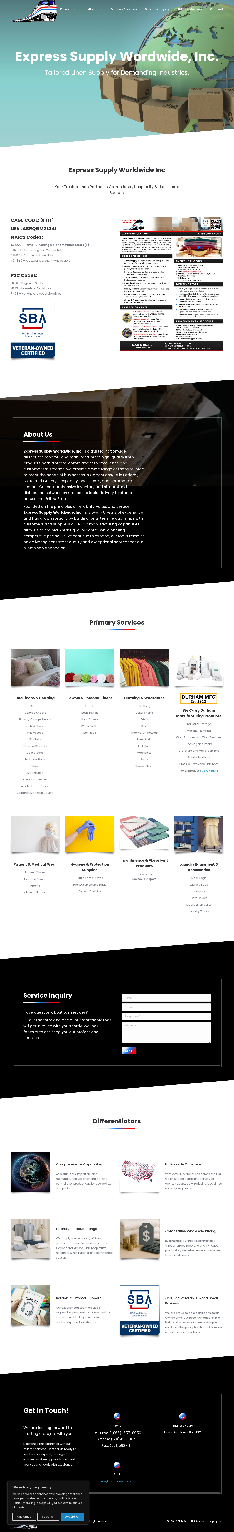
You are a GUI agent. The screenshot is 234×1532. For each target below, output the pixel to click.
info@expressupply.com (117, 1481)
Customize (24, 1516)
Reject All (48, 1516)
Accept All (72, 1516)
